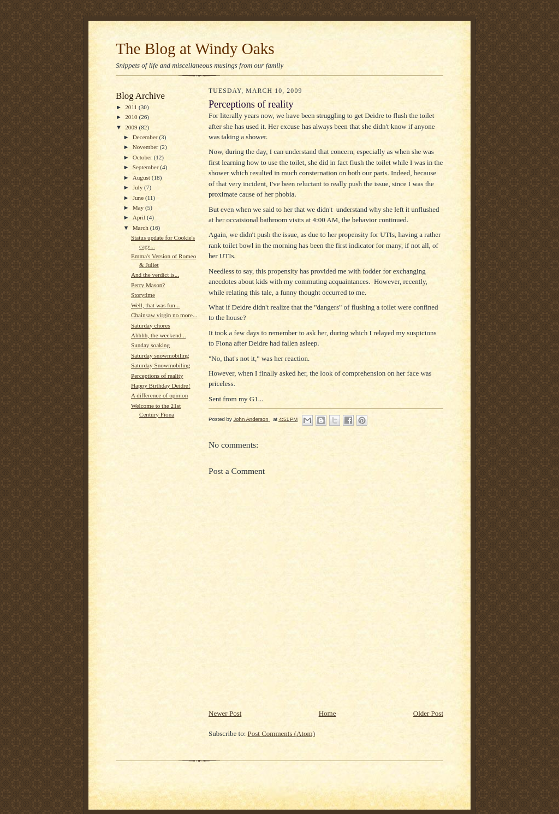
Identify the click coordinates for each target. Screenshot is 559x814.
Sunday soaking (150, 345)
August (142, 177)
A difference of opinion (159, 395)
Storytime (143, 295)
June (139, 197)
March (141, 227)
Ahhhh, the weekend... (158, 335)
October (143, 157)
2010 (132, 117)
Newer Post (225, 713)
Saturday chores (150, 325)
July (138, 187)
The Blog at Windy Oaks (195, 48)
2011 (132, 107)
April (140, 217)
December (146, 137)
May (139, 207)
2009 (132, 127)
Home (327, 713)
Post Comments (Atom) (282, 733)
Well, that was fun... (155, 305)
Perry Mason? (148, 285)
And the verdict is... (155, 274)
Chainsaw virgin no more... (164, 315)
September (146, 167)
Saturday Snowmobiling (160, 365)
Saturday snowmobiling (160, 355)
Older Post (428, 713)
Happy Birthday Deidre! (161, 385)
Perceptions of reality (157, 375)
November (146, 147)
